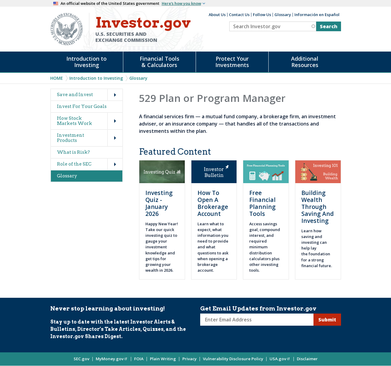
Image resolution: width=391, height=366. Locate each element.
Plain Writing (163, 358)
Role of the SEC (74, 164)
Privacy (189, 358)
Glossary (282, 14)
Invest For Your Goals (82, 106)
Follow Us (262, 14)
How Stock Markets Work (74, 121)
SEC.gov (81, 358)
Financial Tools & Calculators (159, 62)
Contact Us (239, 14)
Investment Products (70, 138)
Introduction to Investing (86, 62)
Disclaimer (307, 358)
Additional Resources (304, 62)
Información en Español (317, 14)
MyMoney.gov (112, 358)
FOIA (139, 358)
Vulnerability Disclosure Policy (233, 358)
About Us (217, 14)
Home (56, 78)
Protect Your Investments (232, 62)
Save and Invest (75, 94)
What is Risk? (73, 152)
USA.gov (280, 358)
